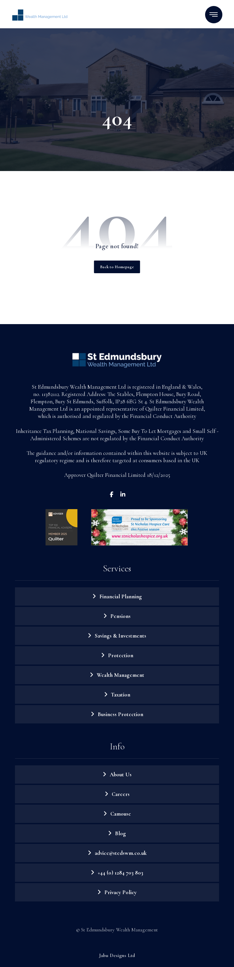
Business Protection (120, 714)
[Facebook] (111, 494)
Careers (121, 794)
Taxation (120, 694)
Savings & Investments (120, 635)
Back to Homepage (117, 266)
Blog (120, 833)
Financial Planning (120, 596)
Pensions (120, 616)
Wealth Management (120, 675)
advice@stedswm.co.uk (121, 853)
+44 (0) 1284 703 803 (120, 872)
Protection (120, 655)
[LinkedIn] (122, 494)
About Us (121, 774)
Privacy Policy (120, 892)
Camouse (120, 813)
